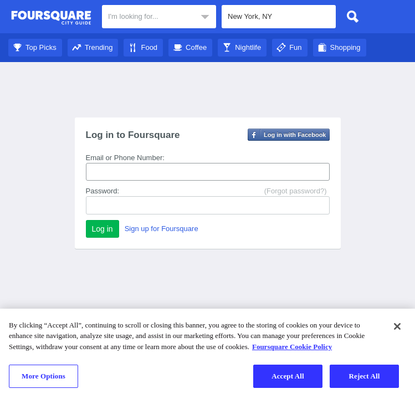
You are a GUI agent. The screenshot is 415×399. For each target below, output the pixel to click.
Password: (103, 191)
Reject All (364, 376)
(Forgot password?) (295, 191)
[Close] (397, 326)
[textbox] (159, 16)
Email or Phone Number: (125, 158)
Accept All (287, 376)
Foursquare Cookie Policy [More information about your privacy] (292, 346)
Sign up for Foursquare (161, 228)
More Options (43, 376)
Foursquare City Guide (51, 18)
